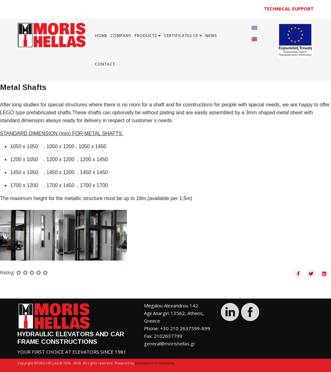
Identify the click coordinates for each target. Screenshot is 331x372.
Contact (105, 64)
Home (101, 35)
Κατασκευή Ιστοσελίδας (155, 363)
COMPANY (120, 35)
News (211, 35)
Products (145, 35)
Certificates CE (181, 35)
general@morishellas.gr (169, 343)
